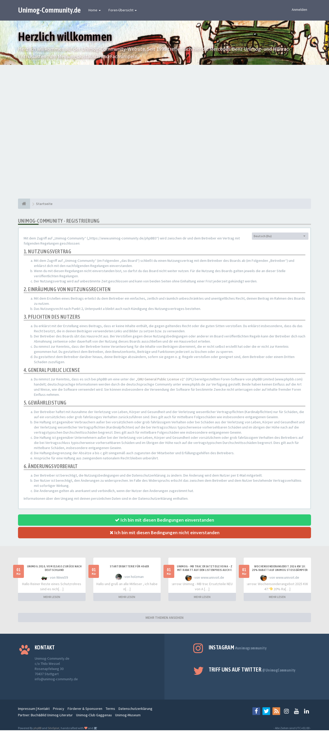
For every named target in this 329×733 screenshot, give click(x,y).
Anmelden (299, 9)
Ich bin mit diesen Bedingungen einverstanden (164, 520)
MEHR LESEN (51, 597)
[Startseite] (24, 204)
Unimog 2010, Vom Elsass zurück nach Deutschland (54, 568)
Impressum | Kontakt (34, 708)
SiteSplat (53, 728)
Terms (110, 708)
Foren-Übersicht (122, 10)
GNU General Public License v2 (160, 379)
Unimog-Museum (128, 715)
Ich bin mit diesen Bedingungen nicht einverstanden (165, 532)
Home (94, 10)
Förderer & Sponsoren (85, 708)
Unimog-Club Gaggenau (94, 715)
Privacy (58, 708)
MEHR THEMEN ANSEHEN (164, 617)
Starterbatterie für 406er (129, 566)
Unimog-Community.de (49, 10)
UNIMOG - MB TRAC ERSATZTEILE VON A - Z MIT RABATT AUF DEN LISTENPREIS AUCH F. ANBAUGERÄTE (204, 570)
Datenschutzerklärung (135, 708)
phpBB (37, 728)
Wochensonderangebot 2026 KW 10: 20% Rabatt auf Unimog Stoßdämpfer (280, 568)
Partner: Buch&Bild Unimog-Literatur (45, 715)
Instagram (238, 647)
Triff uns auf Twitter (252, 669)
